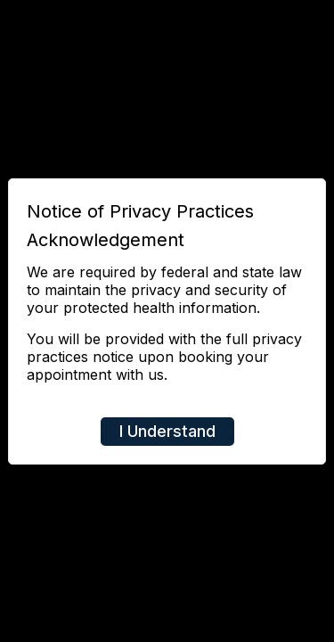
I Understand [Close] (167, 431)
